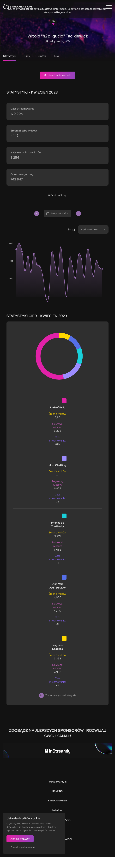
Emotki (42, 56)
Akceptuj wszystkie (20, 838)
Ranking (57, 791)
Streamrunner (57, 800)
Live (57, 56)
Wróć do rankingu (57, 195)
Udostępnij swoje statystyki (57, 75)
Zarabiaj (57, 810)
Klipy (27, 56)
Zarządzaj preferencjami (23, 847)
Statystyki (9, 56)
